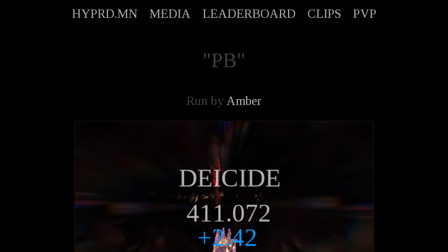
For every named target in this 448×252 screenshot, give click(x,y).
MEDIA (170, 14)
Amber (244, 101)
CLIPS (324, 14)
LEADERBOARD (249, 14)
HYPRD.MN (105, 14)
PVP (364, 14)
